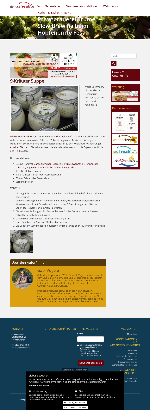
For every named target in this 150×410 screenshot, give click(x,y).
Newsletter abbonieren (90, 363)
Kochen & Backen (49, 12)
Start (40, 6)
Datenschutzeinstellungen (75, 373)
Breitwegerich (66, 167)
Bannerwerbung (130, 359)
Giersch (57, 163)
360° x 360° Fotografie (127, 381)
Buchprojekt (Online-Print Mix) (124, 365)
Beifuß (65, 163)
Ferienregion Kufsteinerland (68, 136)
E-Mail (80, 334)
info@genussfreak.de (20, 348)
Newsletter (132, 353)
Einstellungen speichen (75, 406)
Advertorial (132, 351)
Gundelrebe (46, 167)
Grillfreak (93, 6)
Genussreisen (74, 6)
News (67, 12)
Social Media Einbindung (126, 356)
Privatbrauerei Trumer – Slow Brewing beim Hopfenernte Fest (70, 25)
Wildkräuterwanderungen (24, 136)
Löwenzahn (76, 163)
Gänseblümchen (43, 163)
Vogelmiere (32, 167)
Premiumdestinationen (127, 362)
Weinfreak (109, 6)
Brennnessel (91, 163)
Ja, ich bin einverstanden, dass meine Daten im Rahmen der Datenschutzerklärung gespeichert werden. (91, 349)
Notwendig (40, 394)
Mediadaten (132, 334)
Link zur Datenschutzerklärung (90, 355)
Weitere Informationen (39, 388)
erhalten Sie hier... (20, 147)
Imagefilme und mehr (128, 378)
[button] (21, 241)
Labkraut (20, 167)
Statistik (84, 394)
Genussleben (53, 6)
